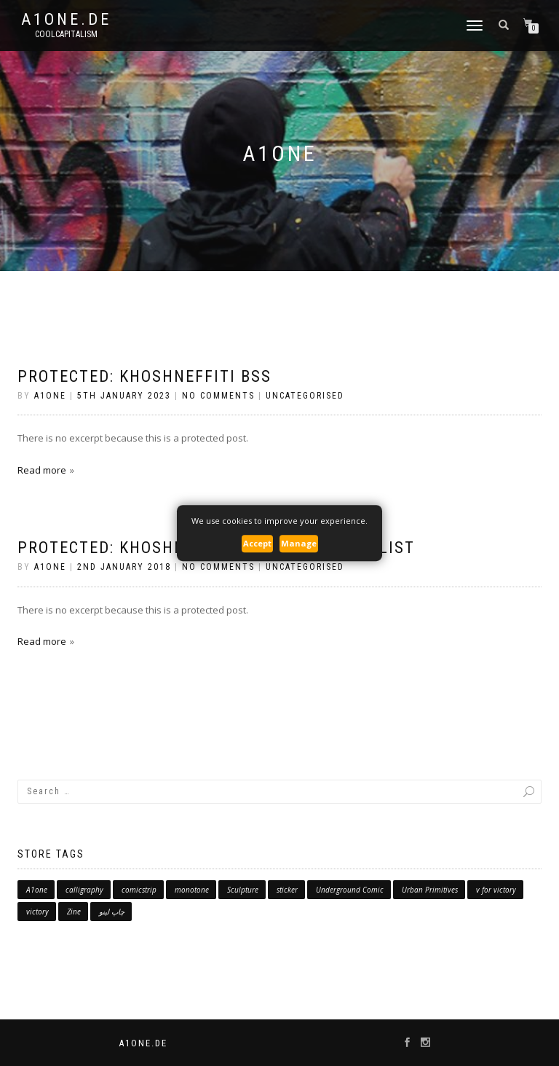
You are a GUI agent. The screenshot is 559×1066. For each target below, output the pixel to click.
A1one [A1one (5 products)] (36, 890)
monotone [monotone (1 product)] (192, 890)
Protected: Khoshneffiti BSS (144, 376)
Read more (41, 470)
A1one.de (66, 19)
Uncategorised (305, 396)
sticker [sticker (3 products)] (287, 890)
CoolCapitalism (66, 34)
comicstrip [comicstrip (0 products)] (139, 890)
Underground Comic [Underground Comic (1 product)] (350, 890)
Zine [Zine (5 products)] (74, 911)
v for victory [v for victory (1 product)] (496, 890)
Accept (257, 543)
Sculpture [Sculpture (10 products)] (242, 890)
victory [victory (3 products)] (37, 911)
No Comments (218, 396)
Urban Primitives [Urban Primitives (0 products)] (430, 890)
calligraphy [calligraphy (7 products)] (84, 890)
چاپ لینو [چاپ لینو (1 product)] (111, 911)
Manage (299, 543)
